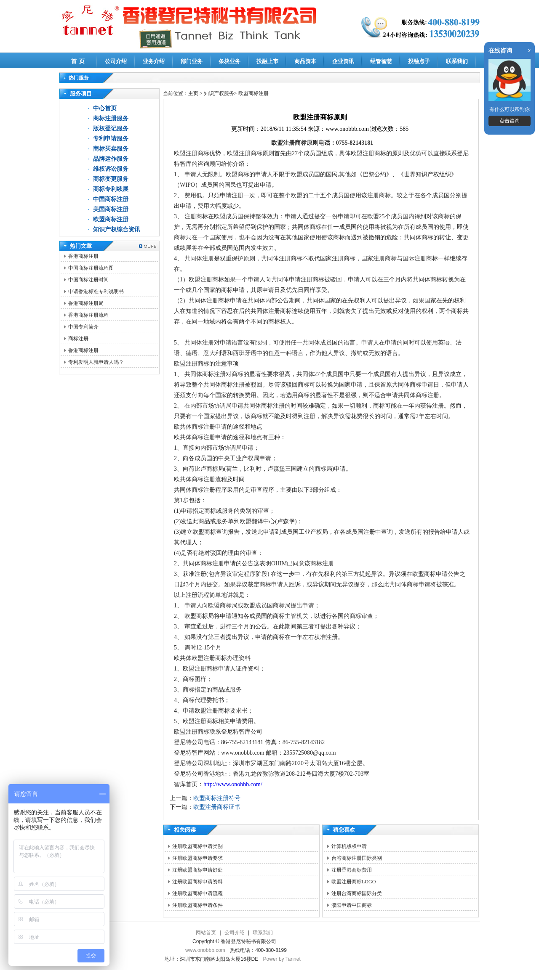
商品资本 (305, 61)
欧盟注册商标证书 (216, 807)
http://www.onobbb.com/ (232, 784)
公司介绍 (116, 61)
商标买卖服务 (110, 149)
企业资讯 (343, 61)
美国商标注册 (110, 209)
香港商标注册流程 (88, 315)
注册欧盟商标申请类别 (197, 846)
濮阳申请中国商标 (351, 905)
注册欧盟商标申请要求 (197, 858)
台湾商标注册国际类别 (356, 858)
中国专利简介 (83, 327)
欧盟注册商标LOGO (353, 882)
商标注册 (78, 339)
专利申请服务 (110, 138)
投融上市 (267, 61)
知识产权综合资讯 (116, 229)
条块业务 (229, 61)
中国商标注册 (110, 199)
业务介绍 (154, 61)
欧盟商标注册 (110, 219)
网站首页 (206, 933)
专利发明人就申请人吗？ (96, 362)
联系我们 (457, 61)
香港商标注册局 (86, 303)
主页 (193, 93)
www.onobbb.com (205, 950)
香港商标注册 (83, 256)
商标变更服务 (110, 179)
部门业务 (192, 61)
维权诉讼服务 (110, 169)
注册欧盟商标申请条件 (197, 905)
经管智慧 (381, 61)
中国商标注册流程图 (91, 268)
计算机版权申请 (349, 846)
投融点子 (419, 61)
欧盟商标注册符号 (216, 798)
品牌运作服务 (110, 159)
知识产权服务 (219, 93)
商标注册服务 (110, 118)
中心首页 (105, 108)
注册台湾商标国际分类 (356, 893)
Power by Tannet (282, 959)
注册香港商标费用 (351, 870)
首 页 (78, 61)
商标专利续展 (110, 189)
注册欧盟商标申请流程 (197, 893)
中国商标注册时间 (88, 280)
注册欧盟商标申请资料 (197, 882)
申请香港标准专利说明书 (96, 291)
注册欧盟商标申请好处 (197, 870)
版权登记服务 (110, 128)
